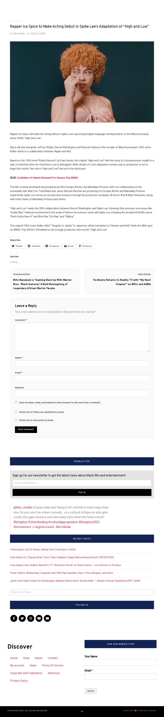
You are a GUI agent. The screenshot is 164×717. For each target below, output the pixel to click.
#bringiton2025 (89, 522)
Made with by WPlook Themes (140, 711)
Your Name (91, 656)
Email (89, 670)
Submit (90, 691)
